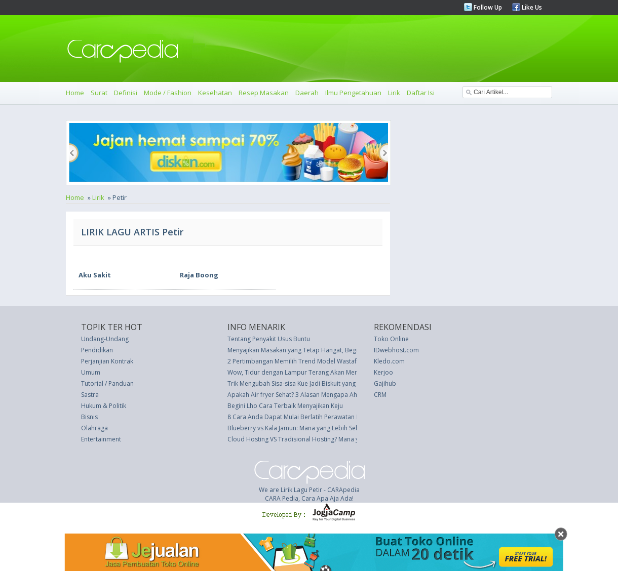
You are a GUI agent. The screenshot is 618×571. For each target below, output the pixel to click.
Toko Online (391, 339)
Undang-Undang (105, 339)
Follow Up (487, 7)
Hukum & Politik (103, 405)
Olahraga (94, 428)
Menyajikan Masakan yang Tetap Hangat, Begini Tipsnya (307, 350)
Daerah (307, 92)
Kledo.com (389, 361)
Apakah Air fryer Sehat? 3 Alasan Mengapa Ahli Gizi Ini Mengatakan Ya (326, 394)
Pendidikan (97, 350)
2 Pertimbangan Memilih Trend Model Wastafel (294, 361)
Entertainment (101, 439)
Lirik (394, 92)
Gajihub (385, 383)
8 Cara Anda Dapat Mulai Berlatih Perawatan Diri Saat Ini (307, 417)
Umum (90, 372)
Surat (99, 92)
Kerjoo (383, 372)
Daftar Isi (421, 92)
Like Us (531, 7)
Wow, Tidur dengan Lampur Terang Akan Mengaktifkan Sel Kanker (321, 372)
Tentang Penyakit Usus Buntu (268, 339)
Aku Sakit (95, 274)
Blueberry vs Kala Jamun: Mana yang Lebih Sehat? (297, 428)
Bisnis (89, 417)
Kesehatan (215, 92)
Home (75, 92)
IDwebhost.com (396, 350)
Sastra (90, 394)
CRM (380, 394)
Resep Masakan (264, 92)
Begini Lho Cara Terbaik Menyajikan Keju (285, 405)
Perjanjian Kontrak (107, 361)
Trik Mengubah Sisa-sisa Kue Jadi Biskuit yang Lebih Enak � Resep (320, 383)
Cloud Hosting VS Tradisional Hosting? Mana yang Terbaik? (311, 439)
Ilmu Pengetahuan (353, 92)
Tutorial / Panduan (107, 383)
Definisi (125, 92)
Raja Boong (199, 274)
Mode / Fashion (167, 92)
